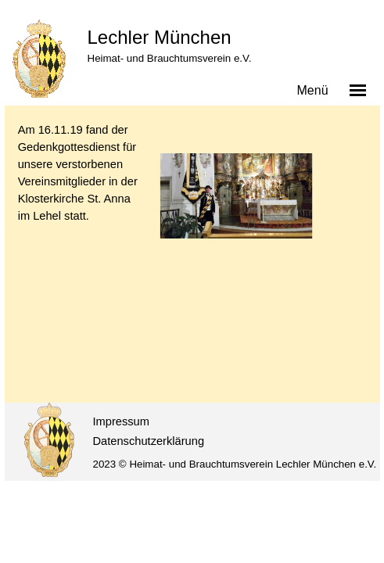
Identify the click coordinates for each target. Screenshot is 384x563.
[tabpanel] (78, 172)
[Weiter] (359, 218)
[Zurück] (156, 218)
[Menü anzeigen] (358, 90)
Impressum (121, 421)
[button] (236, 196)
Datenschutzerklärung (149, 441)
